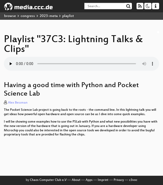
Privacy (119, 180)
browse (10, 16)
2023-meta (49, 16)
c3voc (133, 180)
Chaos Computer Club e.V (48, 180)
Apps (89, 180)
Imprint (103, 180)
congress (28, 16)
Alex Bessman (18, 103)
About (76, 180)
